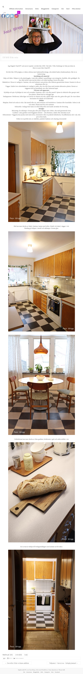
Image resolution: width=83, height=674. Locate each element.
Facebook (57, 672)
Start (68, 9)
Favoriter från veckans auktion (17, 663)
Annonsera (29, 9)
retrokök (18, 655)
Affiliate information (16, 9)
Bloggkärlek (45, 9)
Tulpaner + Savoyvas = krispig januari (63, 663)
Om (62, 9)
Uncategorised (21, 658)
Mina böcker (76, 9)
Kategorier (55, 9)
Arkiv (37, 9)
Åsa (5, 658)
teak (26, 655)
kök (11, 655)
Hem (52, 672)
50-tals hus (17, 658)
